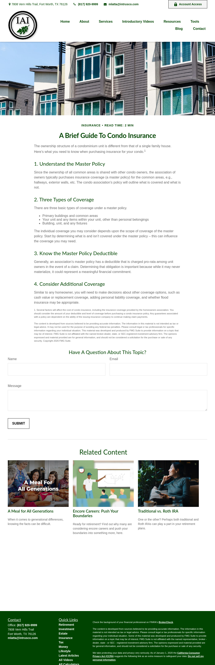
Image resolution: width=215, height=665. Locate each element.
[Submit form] (18, 423)
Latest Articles (69, 655)
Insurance (66, 638)
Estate (63, 633)
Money (63, 646)
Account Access (188, 4)
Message (14, 386)
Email (114, 359)
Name (12, 359)
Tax (61, 642)
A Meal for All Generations (31, 511)
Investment (66, 629)
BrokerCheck (166, 622)
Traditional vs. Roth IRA (158, 511)
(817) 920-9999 (85, 4)
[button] (65, 21)
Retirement (66, 624)
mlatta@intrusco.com (121, 4)
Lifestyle (65, 651)
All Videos (66, 660)
